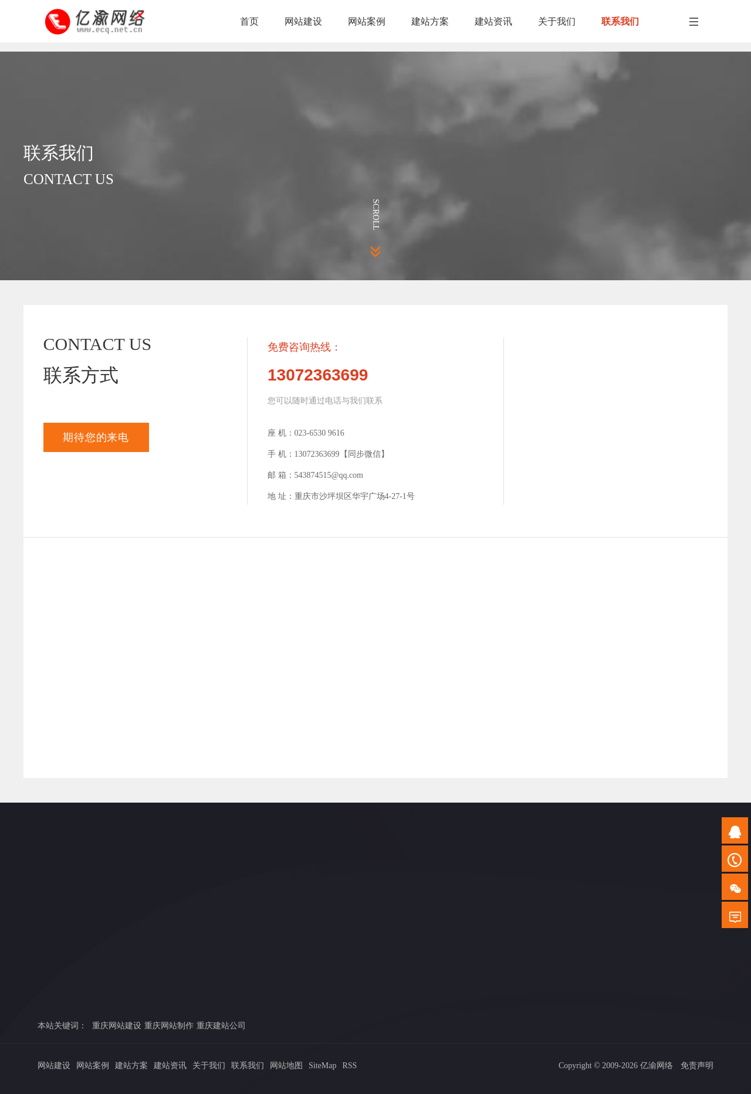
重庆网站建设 (116, 1025)
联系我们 (247, 1065)
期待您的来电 (95, 437)
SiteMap (322, 1065)
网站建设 (54, 1065)
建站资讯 (170, 1065)
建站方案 (131, 1065)
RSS (349, 1065)
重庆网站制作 (169, 1025)
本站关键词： (62, 1025)
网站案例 (92, 1065)
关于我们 (208, 1065)
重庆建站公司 (221, 1025)
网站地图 (286, 1065)
